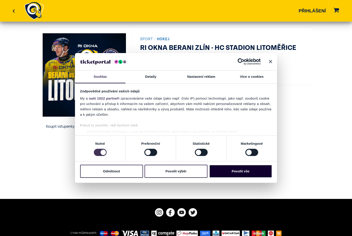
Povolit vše (240, 171)
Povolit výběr (176, 171)
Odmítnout (111, 171)
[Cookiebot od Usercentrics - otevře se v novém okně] (241, 61)
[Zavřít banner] (270, 61)
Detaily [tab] (150, 76)
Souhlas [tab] (100, 76)
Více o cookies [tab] (252, 76)
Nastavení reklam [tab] (201, 76)
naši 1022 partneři (104, 98)
